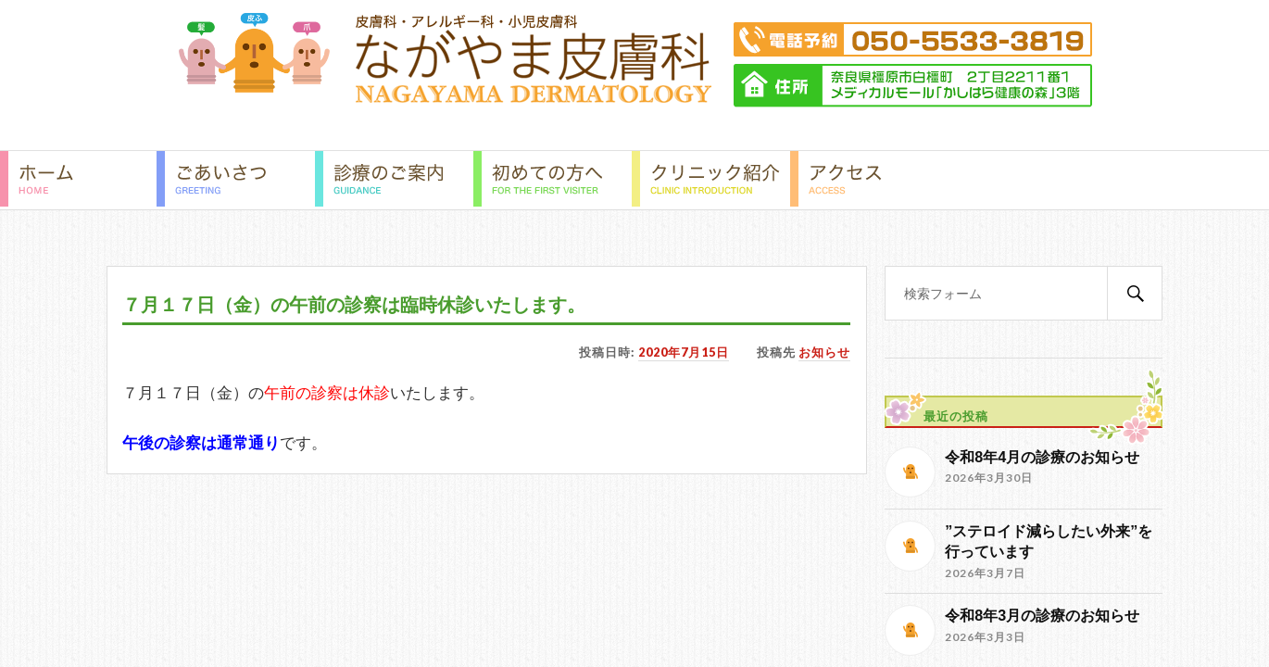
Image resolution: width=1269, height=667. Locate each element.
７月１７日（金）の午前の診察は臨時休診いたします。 (353, 305)
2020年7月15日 (683, 352)
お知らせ (824, 352)
